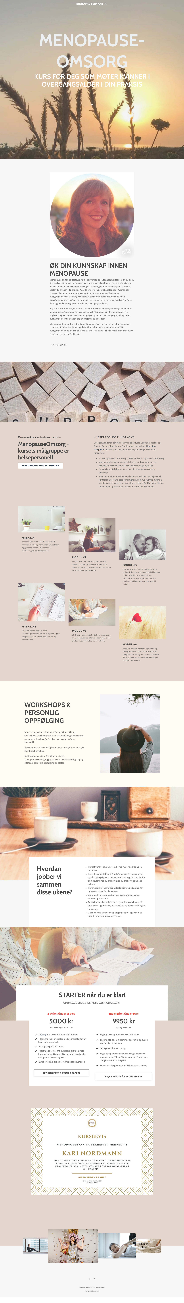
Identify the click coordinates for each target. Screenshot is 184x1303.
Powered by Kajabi (92, 1297)
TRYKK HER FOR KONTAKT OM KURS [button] (40, 465)
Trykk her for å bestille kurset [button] (61, 1077)
